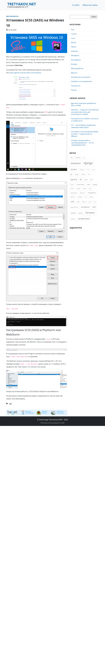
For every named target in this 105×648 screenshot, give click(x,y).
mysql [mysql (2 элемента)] (95, 184)
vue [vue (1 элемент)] (95, 202)
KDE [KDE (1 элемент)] (91, 179)
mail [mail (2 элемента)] (88, 184)
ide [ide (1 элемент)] (89, 174)
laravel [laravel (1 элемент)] (72, 184)
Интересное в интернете (80, 77)
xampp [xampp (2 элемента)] (73, 213)
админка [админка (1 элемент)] (80, 213)
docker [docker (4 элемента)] (74, 169)
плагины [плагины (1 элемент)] (73, 219)
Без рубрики (76, 60)
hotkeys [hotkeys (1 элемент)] (83, 174)
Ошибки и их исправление (81, 81)
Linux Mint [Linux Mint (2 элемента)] (80, 184)
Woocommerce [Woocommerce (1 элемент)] (74, 207)
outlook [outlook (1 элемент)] (78, 188)
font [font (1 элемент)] (88, 169)
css (10, 403)
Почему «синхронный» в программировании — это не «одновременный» (82, 142)
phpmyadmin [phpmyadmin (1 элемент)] (74, 193)
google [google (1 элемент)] (76, 174)
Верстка (74, 73)
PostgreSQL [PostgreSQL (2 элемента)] (92, 193)
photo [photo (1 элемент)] (84, 188)
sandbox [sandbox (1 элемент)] (80, 197)
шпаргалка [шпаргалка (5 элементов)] (84, 218)
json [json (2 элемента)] (86, 180)
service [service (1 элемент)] (91, 197)
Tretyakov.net (21, 4)
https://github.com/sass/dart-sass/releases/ (25, 73)
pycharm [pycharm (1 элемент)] (73, 197)
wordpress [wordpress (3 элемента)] (85, 207)
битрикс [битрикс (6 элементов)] (90, 212)
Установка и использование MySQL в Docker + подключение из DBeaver (84, 134)
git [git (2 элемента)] (71, 174)
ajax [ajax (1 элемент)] (72, 157)
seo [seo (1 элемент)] (86, 197)
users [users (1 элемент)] (90, 202)
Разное (74, 90)
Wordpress (75, 55)
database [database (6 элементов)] (76, 163)
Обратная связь (90, 5)
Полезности (75, 86)
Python (73, 47)
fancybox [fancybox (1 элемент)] (82, 169)
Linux (73, 38)
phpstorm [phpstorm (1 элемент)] (82, 193)
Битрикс (74, 64)
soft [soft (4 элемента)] (72, 201)
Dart (72, 29)
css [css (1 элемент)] (84, 157)
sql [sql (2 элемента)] (78, 202)
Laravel (73, 34)
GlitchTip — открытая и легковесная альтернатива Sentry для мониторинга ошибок (85, 112)
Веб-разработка (12, 16)
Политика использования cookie (53, 423)
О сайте (75, 5)
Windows (74, 51)
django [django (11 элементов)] (88, 163)
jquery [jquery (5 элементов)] (74, 179)
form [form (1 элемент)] (93, 169)
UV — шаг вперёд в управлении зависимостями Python (83, 126)
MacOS (73, 42)
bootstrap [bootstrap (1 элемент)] (77, 157)
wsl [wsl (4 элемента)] (94, 206)
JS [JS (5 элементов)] (81, 179)
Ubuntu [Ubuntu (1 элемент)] (84, 202)
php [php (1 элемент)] (90, 188)
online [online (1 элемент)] (72, 188)
